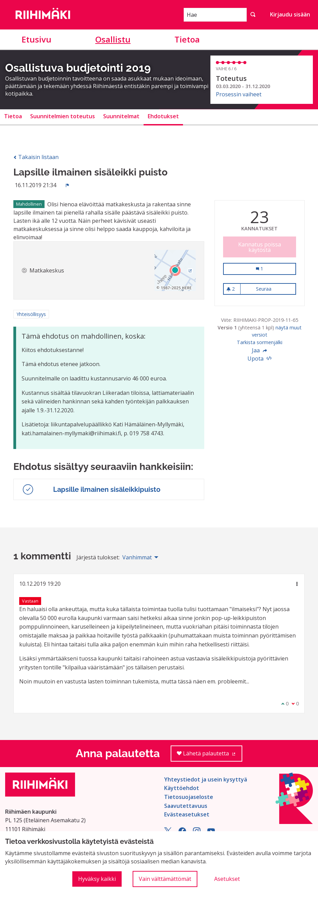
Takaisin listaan (36, 157)
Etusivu (36, 39)
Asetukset (227, 879)
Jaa (259, 350)
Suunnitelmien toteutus (62, 116)
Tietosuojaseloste (188, 797)
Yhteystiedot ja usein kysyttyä (205, 779)
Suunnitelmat (121, 116)
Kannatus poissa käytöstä (259, 247)
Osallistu (113, 39)
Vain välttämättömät (165, 879)
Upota (259, 358)
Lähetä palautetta (209, 756)
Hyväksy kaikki (97, 879)
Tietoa (187, 39)
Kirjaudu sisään (290, 14)
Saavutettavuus (185, 806)
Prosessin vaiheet (238, 94)
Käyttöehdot (181, 788)
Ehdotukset (163, 116)
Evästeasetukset (186, 814)
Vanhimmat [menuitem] (137, 557)
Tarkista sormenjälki (259, 342)
